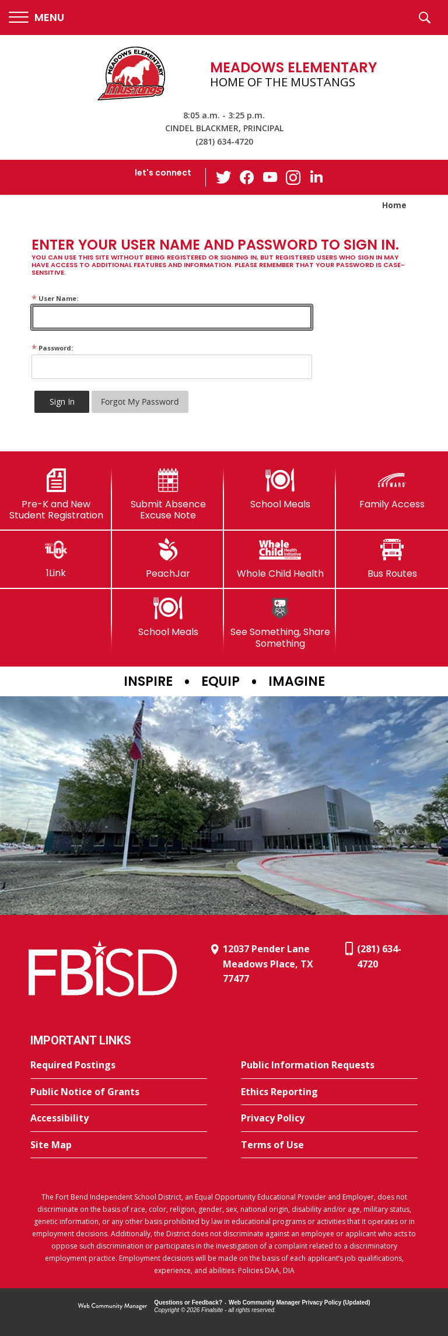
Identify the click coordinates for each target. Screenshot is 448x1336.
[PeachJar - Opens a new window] (168, 559)
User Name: (55, 298)
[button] (36, 17)
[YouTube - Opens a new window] (270, 177)
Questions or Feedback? (188, 1302)
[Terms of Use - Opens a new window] (329, 1145)
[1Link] (56, 558)
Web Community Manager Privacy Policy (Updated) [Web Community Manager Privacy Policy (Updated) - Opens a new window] (299, 1302)
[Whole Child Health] (280, 559)
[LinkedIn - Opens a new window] (316, 176)
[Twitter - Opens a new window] (223, 176)
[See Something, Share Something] (280, 622)
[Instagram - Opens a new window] (293, 177)
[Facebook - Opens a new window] (246, 177)
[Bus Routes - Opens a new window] (392, 559)
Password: (52, 348)
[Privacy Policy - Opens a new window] (329, 1118)
